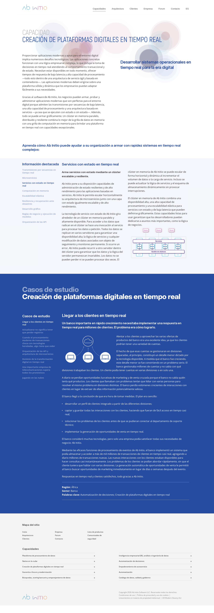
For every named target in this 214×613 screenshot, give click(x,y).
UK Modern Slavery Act (171, 598)
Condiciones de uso (127, 595)
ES (187, 9)
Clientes (134, 9)
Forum (162, 9)
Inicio (24, 532)
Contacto (175, 9)
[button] (75, 555)
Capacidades (99, 9)
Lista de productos (95, 532)
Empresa (148, 9)
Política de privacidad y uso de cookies (153, 595)
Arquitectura (118, 9)
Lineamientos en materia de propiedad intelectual (139, 598)
